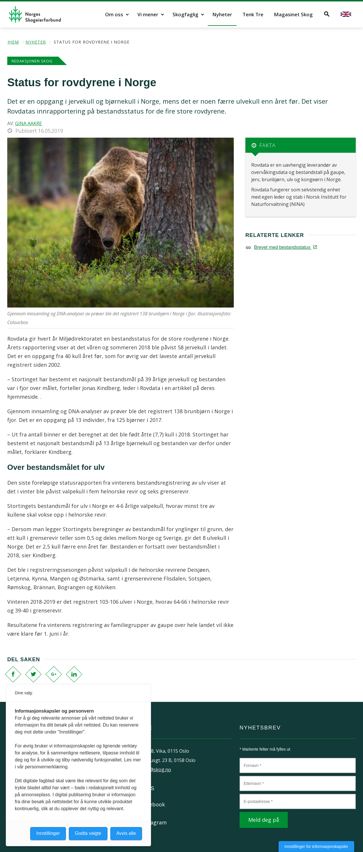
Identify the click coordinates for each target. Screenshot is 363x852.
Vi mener (147, 14)
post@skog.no (155, 769)
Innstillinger (48, 833)
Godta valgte (88, 833)
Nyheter (222, 14)
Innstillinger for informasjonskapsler (316, 846)
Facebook (153, 804)
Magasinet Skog (293, 14)
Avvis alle (126, 833)
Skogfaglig (185, 14)
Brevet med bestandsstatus (285, 247)
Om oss (114, 14)
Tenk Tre (252, 14)
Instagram (154, 822)
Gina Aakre (28, 123)
